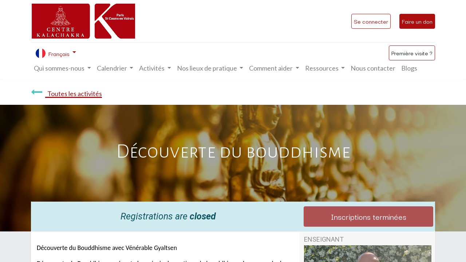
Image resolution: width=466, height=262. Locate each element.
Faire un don (417, 21)
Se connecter (371, 21)
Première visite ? (412, 52)
